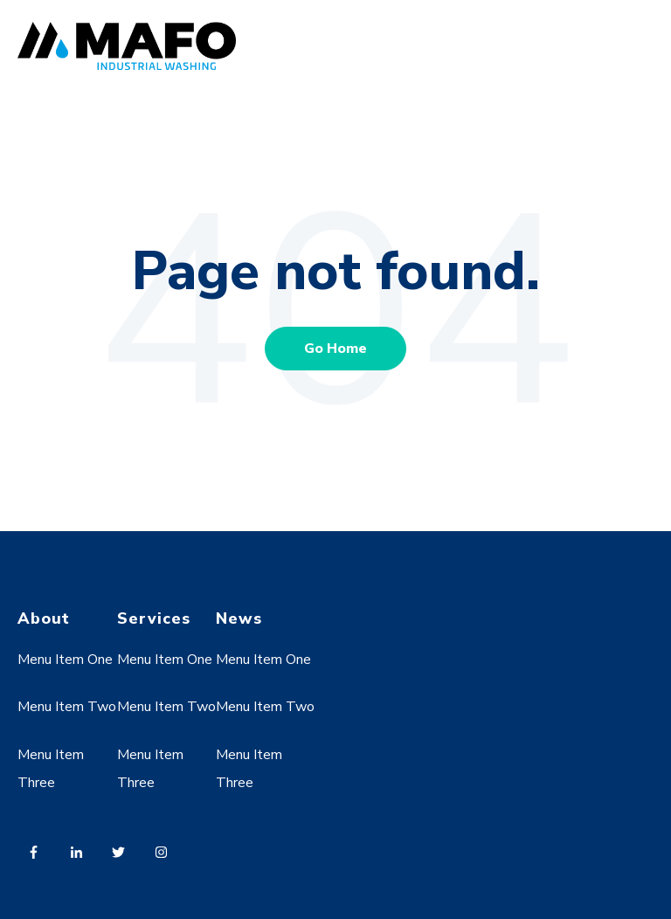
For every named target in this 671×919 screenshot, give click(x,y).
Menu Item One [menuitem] (65, 659)
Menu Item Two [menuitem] (66, 706)
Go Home (335, 348)
